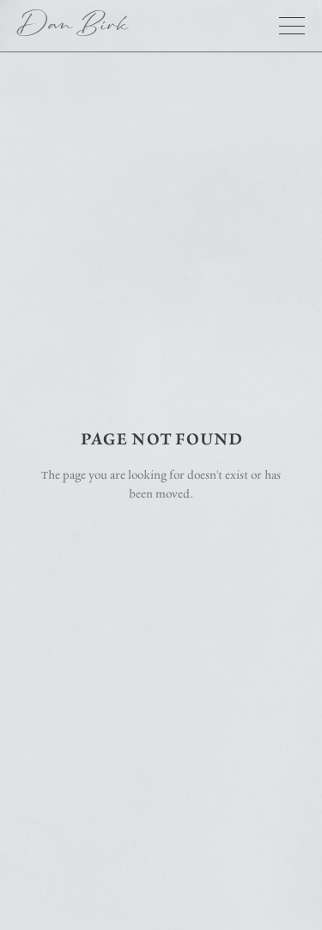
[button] (292, 25)
